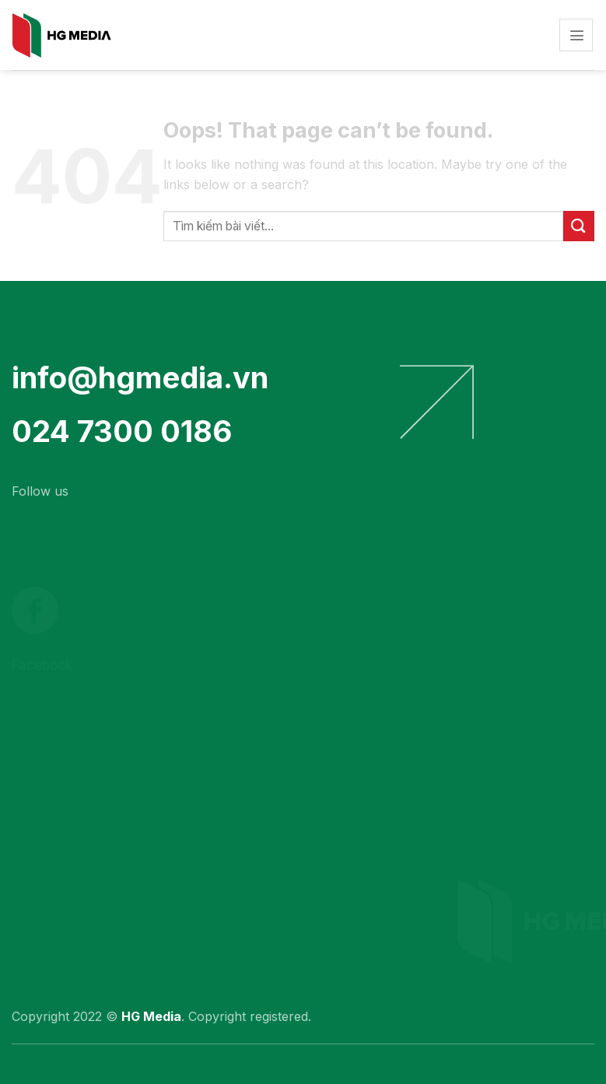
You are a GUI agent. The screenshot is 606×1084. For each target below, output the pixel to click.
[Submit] (578, 226)
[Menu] (576, 35)
